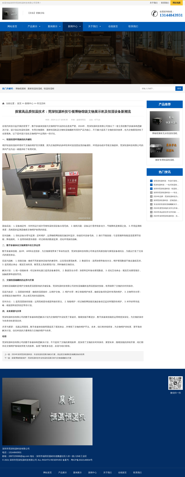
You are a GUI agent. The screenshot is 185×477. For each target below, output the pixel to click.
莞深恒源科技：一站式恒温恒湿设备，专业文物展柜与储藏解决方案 (165, 185)
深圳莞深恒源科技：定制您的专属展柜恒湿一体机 (165, 200)
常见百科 (41, 103)
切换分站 (40, 13)
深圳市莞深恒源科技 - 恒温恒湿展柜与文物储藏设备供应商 (165, 188)
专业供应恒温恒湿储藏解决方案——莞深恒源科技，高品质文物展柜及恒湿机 (165, 204)
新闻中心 (73, 26)
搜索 (179, 88)
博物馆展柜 (20, 88)
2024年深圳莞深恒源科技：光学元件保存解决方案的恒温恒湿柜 (165, 216)
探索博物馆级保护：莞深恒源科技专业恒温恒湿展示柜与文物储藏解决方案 (41, 358)
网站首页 (12, 26)
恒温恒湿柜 (49, 88)
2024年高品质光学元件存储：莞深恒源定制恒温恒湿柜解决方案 (165, 212)
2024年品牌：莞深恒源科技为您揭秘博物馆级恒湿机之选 (165, 196)
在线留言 (113, 26)
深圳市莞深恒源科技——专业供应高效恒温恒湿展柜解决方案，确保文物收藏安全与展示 (165, 192)
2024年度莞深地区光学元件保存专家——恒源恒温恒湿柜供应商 (165, 208)
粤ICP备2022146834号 (82, 460)
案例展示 (52, 26)
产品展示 (32, 26)
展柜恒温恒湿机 (35, 88)
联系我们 (165, 3)
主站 (32, 13)
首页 (19, 103)
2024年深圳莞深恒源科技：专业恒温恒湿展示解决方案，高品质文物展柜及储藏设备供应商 (48, 354)
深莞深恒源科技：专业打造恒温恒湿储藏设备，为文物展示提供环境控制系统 (165, 181)
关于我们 (154, 3)
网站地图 (176, 3)
